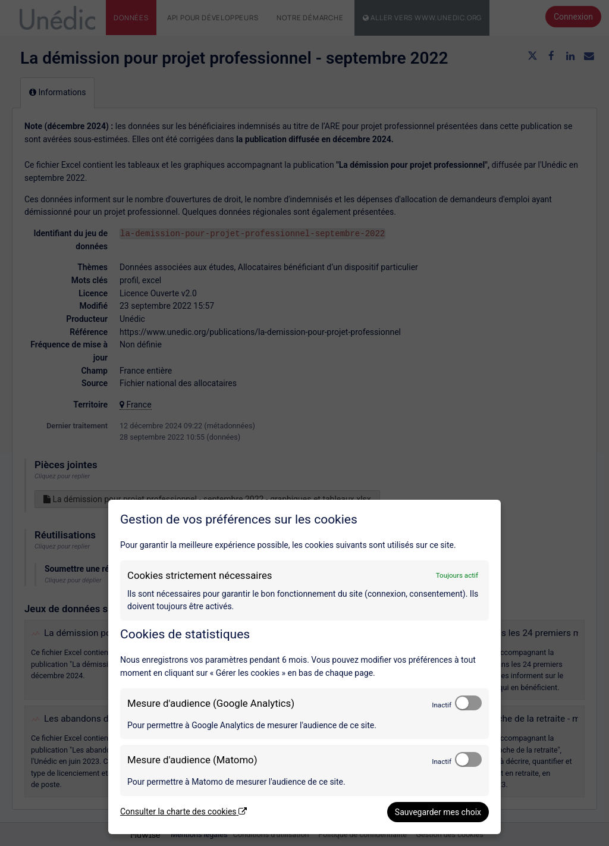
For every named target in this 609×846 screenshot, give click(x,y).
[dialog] (304, 667)
